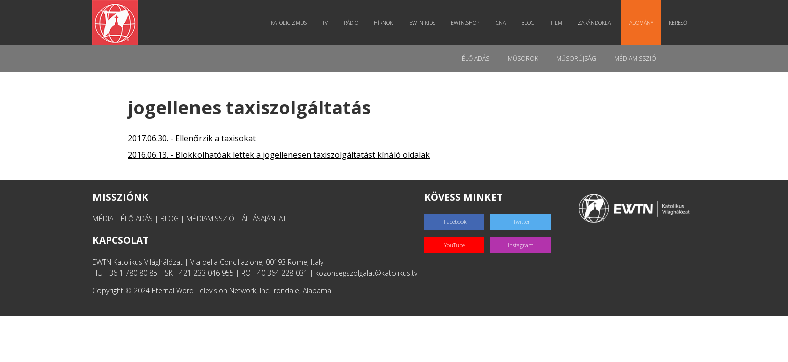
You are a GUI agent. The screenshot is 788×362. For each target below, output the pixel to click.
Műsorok (523, 58)
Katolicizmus (289, 22)
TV (325, 22)
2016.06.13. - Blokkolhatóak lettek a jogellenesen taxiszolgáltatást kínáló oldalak (279, 154)
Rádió (351, 22)
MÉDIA (102, 218)
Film (556, 22)
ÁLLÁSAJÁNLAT (264, 218)
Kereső (678, 22)
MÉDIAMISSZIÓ (210, 218)
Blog (528, 22)
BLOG (169, 218)
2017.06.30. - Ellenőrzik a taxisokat (192, 138)
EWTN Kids (422, 22)
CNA (501, 22)
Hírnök (383, 22)
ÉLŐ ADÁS (137, 218)
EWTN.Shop (465, 22)
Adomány (641, 22)
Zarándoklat (595, 22)
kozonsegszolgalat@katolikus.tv (366, 273)
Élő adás (475, 58)
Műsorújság (576, 58)
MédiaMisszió (635, 58)
